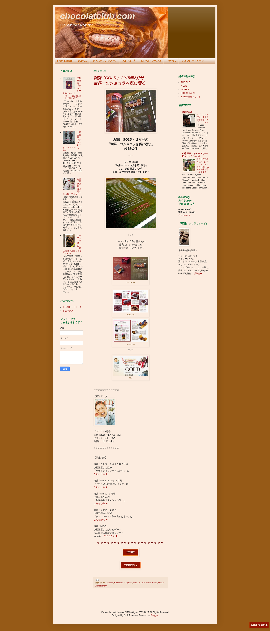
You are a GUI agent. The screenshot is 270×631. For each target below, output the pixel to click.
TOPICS (82, 60)
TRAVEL (171, 60)
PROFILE (185, 82)
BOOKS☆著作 (188, 93)
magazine (128, 583)
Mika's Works (151, 583)
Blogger (154, 615)
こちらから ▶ (101, 474)
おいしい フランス (151, 60)
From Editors (65, 60)
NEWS (184, 86)
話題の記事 (187, 112)
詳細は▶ (197, 273)
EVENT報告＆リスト (191, 96)
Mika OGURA (139, 583)
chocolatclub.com (97, 16)
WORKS (185, 89)
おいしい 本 (128, 60)
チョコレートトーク (192, 60)
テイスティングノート (104, 60)
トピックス (68, 310)
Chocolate (118, 583)
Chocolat (109, 583)
